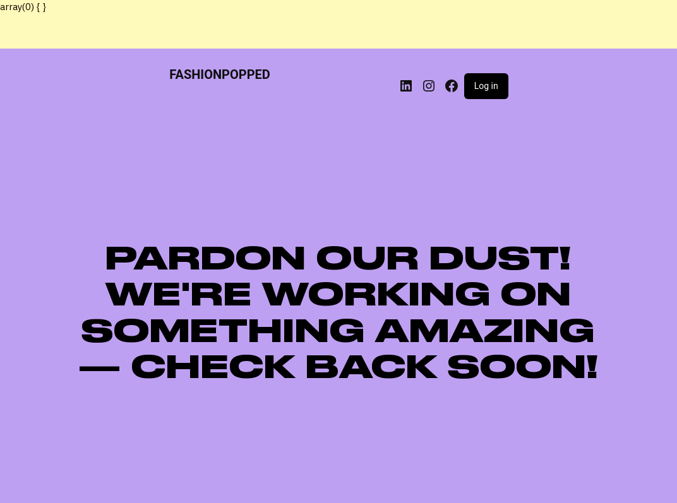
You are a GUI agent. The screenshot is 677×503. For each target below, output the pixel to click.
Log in (486, 86)
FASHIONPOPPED (219, 74)
